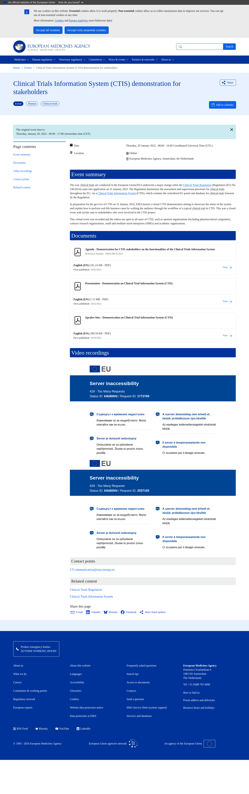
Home (16, 67)
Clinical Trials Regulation (197, 185)
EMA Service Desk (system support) (147, 707)
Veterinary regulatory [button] (70, 59)
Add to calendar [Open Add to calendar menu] (224, 104)
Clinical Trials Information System (117, 193)
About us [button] (166, 59)
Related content (21, 187)
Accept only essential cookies (86, 30)
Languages (76, 673)
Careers (17, 682)
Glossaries (75, 690)
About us (18, 665)
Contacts (131, 690)
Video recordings (22, 170)
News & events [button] (117, 59)
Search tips (133, 673)
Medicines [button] (20, 59)
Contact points (21, 179)
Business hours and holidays (198, 707)
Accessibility (77, 682)
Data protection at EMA (83, 715)
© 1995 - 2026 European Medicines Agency (37, 743)
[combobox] (199, 46)
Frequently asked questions (141, 665)
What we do (19, 673)
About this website (80, 665)
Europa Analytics (78, 20)
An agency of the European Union (189, 743)
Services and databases (139, 715)
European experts (22, 707)
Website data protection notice (86, 707)
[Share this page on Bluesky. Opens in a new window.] (110, 612)
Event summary (22, 154)
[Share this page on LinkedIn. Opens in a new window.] (93, 612)
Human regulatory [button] (42, 59)
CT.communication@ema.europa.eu (92, 569)
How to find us (191, 692)
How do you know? (70, 2)
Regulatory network (24, 699)
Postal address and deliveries (199, 700)
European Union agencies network (113, 743)
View (227, 267)
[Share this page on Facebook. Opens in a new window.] (129, 612)
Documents (19, 162)
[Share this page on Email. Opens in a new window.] (77, 612)
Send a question (135, 699)
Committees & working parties (30, 690)
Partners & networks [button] (143, 59)
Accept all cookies (48, 30)
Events (28, 67)
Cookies (59, 20)
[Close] (232, 129)
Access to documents (138, 682)
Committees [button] (95, 59)
